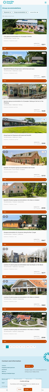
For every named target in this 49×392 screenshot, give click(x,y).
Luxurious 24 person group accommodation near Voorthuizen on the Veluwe (23, 264)
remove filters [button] (33, 12)
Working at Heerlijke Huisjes (8, 373)
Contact (4, 365)
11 (31, 346)
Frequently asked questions (8, 367)
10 (27, 346)
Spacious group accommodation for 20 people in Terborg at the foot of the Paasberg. (23, 102)
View (5, 48)
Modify (19, 389)
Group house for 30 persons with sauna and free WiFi (17, 135)
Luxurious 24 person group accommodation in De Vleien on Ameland (21, 297)
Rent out (28, 366)
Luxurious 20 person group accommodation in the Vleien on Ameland (21, 329)
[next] (34, 346)
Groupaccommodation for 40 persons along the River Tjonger (20, 232)
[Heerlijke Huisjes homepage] (8, 2)
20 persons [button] (6, 12)
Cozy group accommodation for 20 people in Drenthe (18, 36)
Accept (26, 389)
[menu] (45, 2)
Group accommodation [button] (19, 12)
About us (4, 371)
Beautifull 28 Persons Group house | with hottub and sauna (19, 69)
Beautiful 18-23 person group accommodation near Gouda (19, 167)
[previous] (4, 346)
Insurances (4, 369)
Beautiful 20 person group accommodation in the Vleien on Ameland (21, 200)
